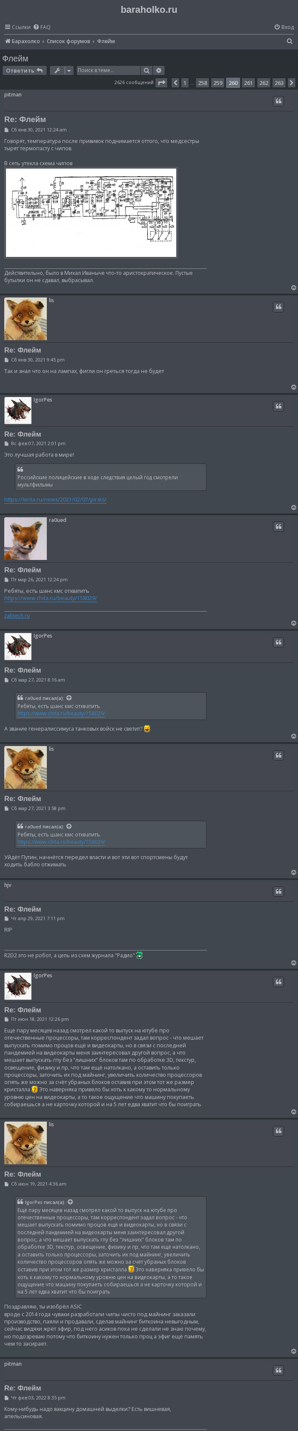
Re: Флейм (25, 119)
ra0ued (57, 520)
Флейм (15, 58)
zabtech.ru (17, 615)
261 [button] (248, 83)
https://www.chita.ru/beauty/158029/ (50, 598)
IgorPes (43, 399)
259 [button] (217, 83)
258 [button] (202, 83)
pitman (13, 94)
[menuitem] (42, 27)
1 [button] (184, 83)
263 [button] (279, 83)
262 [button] (263, 83)
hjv (7, 885)
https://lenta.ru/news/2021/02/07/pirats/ (55, 499)
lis (51, 300)
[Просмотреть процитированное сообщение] (69, 698)
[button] (161, 83)
